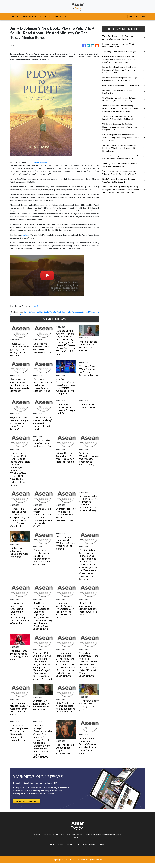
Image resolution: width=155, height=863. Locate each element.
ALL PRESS (45, 16)
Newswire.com (40, 162)
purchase (25, 235)
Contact (102, 844)
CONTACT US (60, 16)
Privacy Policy (73, 844)
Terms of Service (56, 844)
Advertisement (89, 844)
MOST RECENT (29, 16)
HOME (15, 16)
